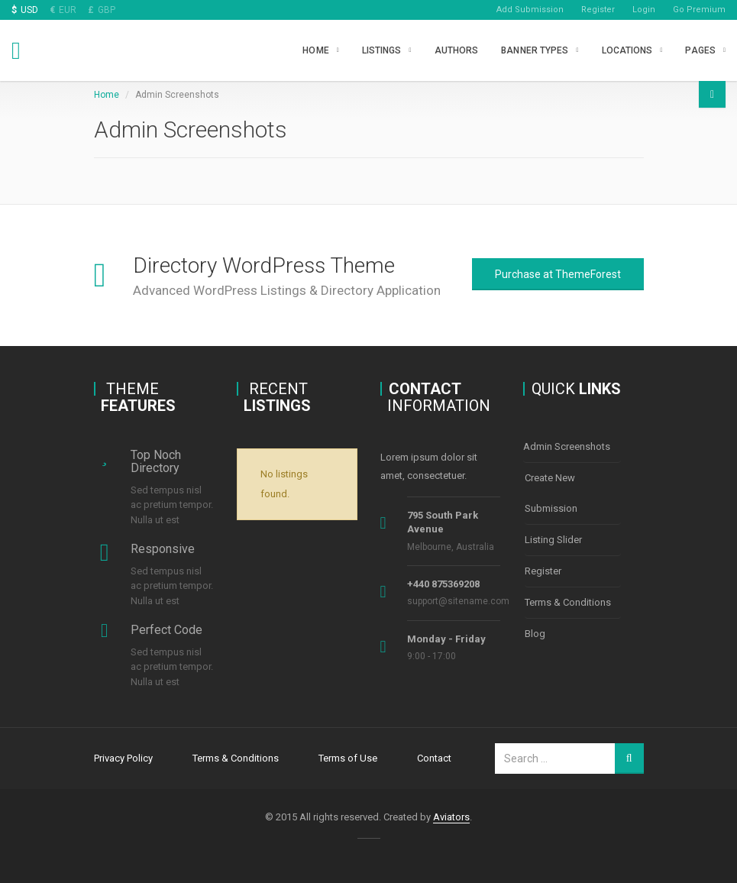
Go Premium (699, 10)
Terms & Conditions (568, 602)
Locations (627, 50)
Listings (382, 50)
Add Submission (530, 10)
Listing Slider (553, 539)
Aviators (451, 817)
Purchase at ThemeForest (558, 274)
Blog (535, 633)
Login (643, 10)
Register (598, 10)
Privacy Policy (123, 758)
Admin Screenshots (566, 446)
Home (315, 50)
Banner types (534, 50)
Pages (700, 50)
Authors (457, 50)
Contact (434, 758)
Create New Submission (551, 493)
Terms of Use (347, 758)
